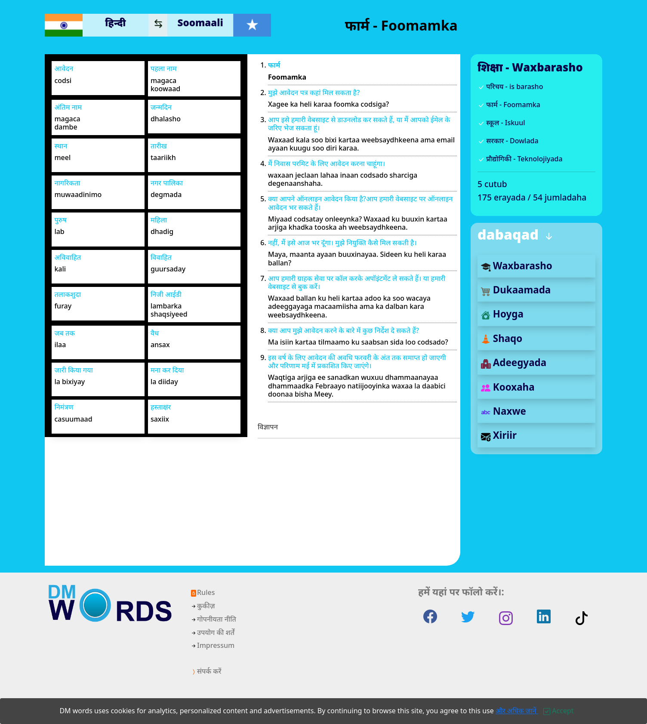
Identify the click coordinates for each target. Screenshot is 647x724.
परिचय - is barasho (510, 86)
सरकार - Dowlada (508, 140)
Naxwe (503, 411)
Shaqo (501, 338)
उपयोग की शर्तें (212, 632)
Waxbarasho (516, 265)
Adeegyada (513, 362)
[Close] (558, 710)
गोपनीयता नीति (213, 619)
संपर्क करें (205, 671)
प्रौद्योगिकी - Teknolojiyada (520, 158)
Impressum (212, 645)
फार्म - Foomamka (509, 104)
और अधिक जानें (517, 710)
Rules (202, 592)
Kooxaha (508, 387)
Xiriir (499, 435)
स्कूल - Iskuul (501, 122)
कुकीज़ (202, 605)
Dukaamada (516, 289)
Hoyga (502, 313)
